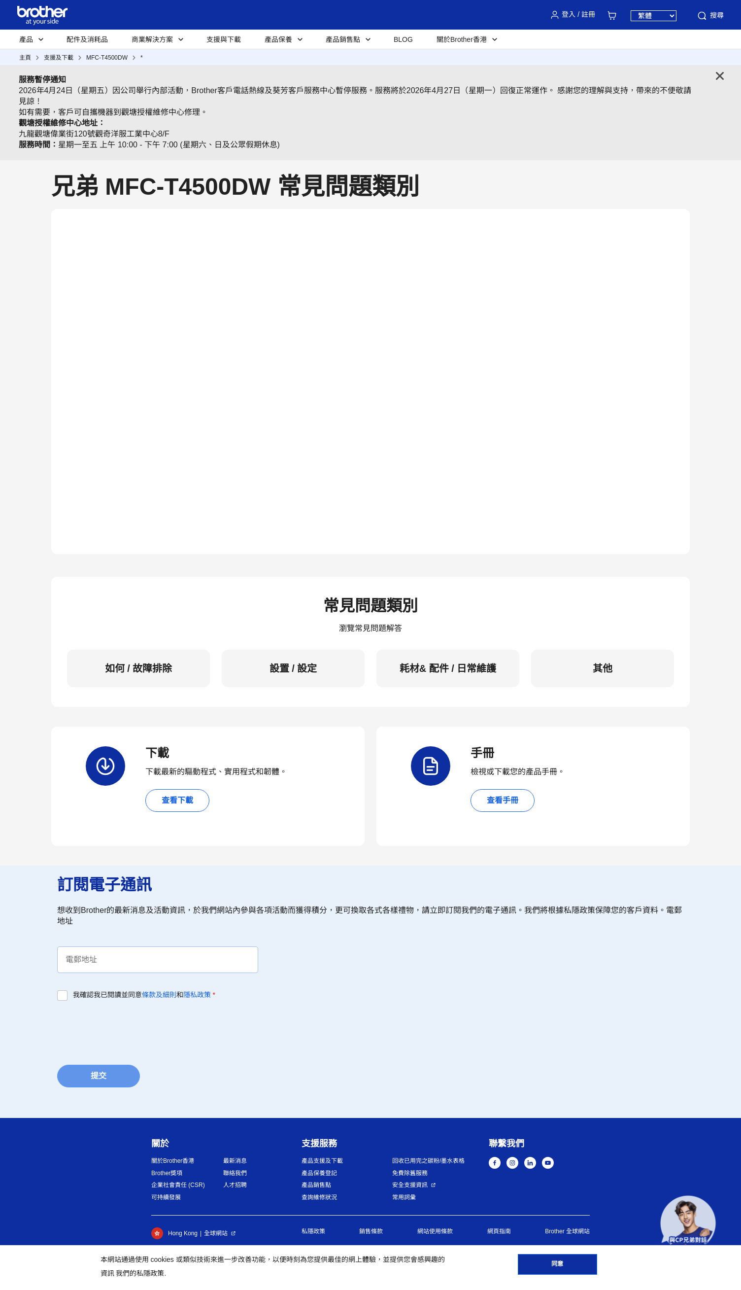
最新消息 (235, 1160)
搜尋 (710, 16)
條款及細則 (159, 995)
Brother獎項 (166, 1173)
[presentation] (132, 1030)
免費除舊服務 (410, 1173)
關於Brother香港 (172, 1160)
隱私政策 (197, 995)
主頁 (25, 57)
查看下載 (177, 800)
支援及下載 (58, 57)
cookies (161, 1259)
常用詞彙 (404, 1197)
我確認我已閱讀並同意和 (144, 995)
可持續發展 (166, 1197)
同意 (557, 1265)
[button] (688, 1223)
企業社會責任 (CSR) (178, 1185)
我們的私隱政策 (140, 1273)
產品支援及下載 (322, 1160)
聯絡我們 (235, 1173)
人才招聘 (235, 1185)
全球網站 (216, 1233)
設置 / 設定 (293, 668)
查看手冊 (502, 800)
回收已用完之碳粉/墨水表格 (428, 1160)
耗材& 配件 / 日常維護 (448, 668)
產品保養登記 (319, 1173)
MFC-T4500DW (107, 57)
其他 (602, 668)
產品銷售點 (316, 1185)
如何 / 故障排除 (138, 668)
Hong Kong (174, 1233)
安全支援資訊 (410, 1185)
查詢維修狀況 (319, 1197)
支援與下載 (223, 39)
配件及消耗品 (87, 39)
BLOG (403, 39)
